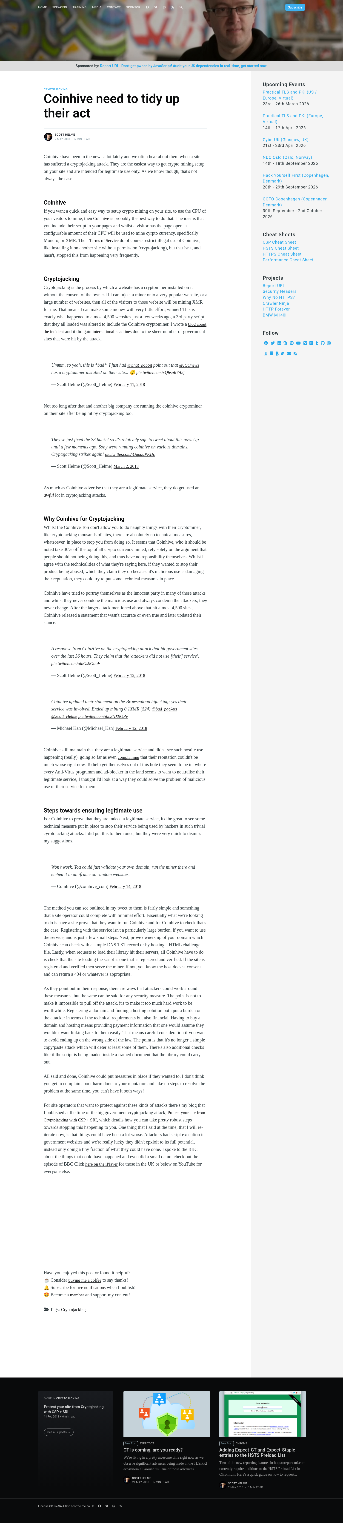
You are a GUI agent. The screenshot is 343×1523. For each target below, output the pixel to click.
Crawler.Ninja (276, 303)
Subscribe (295, 7)
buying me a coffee (85, 1287)
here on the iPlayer (102, 1171)
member (77, 1302)
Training (79, 7)
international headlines (126, 331)
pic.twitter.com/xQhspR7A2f (77, 379)
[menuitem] (42, 7)
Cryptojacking (56, 89)
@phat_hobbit (140, 365)
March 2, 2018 (127, 473)
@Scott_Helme (65, 723)
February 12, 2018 (130, 682)
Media (96, 7)
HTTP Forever (276, 309)
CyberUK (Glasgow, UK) (286, 139)
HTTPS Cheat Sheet (282, 254)
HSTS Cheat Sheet (281, 248)
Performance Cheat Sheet (288, 260)
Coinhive (101, 218)
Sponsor (133, 7)
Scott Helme (65, 134)
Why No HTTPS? (279, 297)
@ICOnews (62, 372)
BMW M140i (275, 315)
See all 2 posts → (59, 1431)
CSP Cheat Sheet (279, 242)
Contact (114, 7)
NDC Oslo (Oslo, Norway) (287, 157)
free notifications (92, 1294)
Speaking (59, 7)
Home (42, 7)
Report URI (273, 285)
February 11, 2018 (130, 391)
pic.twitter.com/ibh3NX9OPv (106, 723)
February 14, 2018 (126, 893)
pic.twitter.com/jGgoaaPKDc (131, 461)
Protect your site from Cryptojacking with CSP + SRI (74, 1408)
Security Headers (280, 291)
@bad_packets (165, 716)
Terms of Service (104, 240)
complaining (129, 764)
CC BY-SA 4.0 (58, 1506)
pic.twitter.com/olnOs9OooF (77, 670)
